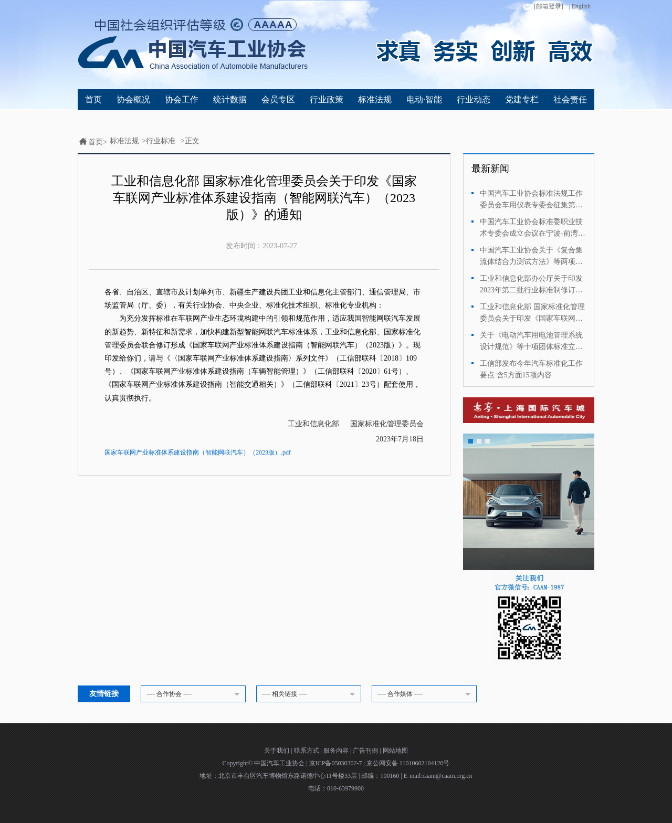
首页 (93, 99)
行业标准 (160, 141)
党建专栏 (522, 99)
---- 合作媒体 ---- (425, 694)
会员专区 (278, 99)
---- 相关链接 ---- (310, 694)
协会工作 (181, 99)
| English (580, 6)
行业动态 (473, 99)
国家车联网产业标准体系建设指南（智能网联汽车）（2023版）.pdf (197, 452)
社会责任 (570, 99)
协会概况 (133, 99)
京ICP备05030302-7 (336, 763)
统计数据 (230, 99)
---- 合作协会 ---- (194, 694)
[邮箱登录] (542, 7)
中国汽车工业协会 (280, 763)
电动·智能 (424, 99)
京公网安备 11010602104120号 (408, 763)
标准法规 (375, 99)
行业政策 (326, 99)
